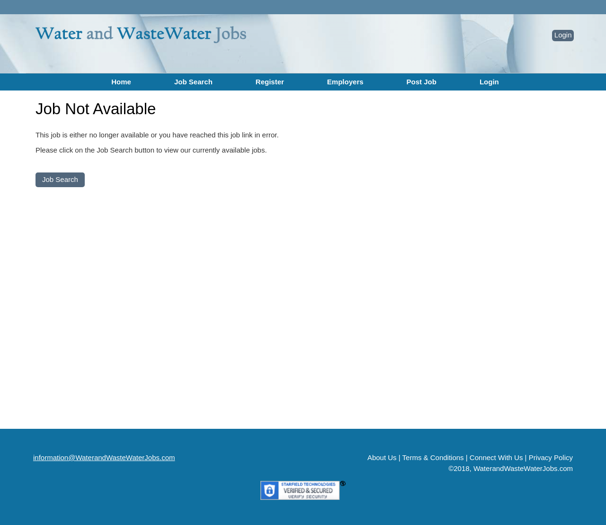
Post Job (422, 82)
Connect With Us (496, 457)
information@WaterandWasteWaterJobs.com (104, 457)
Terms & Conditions (433, 457)
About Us (382, 457)
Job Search (193, 82)
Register (270, 82)
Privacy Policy (551, 457)
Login (563, 35)
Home (121, 82)
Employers (345, 82)
